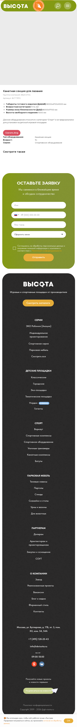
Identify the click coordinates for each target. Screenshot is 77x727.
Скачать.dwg (11, 133)
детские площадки (38, 370)
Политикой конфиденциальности (47, 250)
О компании (38, 573)
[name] (38, 205)
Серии (39, 320)
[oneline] (38, 224)
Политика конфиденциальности (37, 705)
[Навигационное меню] (67, 6)
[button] (39, 334)
